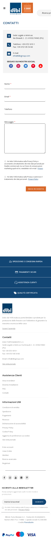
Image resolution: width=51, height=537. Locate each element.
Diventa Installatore (10, 385)
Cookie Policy (7, 431)
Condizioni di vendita (10, 407)
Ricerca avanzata (9, 459)
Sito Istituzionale (9, 439)
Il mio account (7, 447)
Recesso (5, 419)
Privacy (40, 168)
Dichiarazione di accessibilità (14, 423)
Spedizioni (6, 411)
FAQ (4, 389)
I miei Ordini (7, 451)
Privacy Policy (33, 179)
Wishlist (5, 455)
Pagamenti (6, 415)
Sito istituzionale (9, 364)
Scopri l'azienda (8, 328)
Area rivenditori (8, 380)
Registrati (6, 463)
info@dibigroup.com (21, 56)
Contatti (5, 393)
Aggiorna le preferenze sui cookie (16, 436)
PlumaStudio (29, 522)
